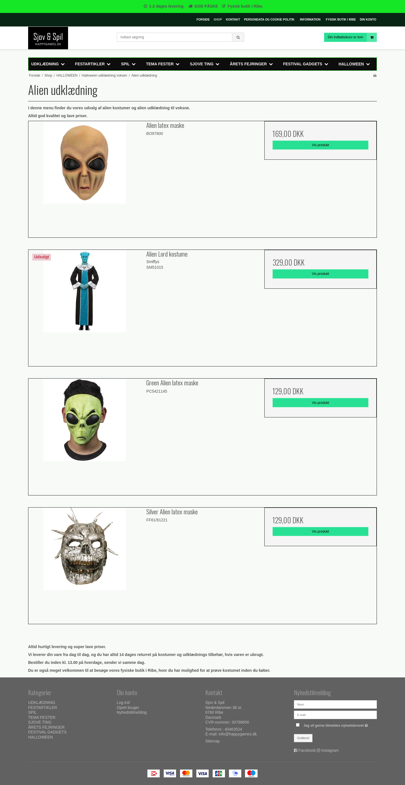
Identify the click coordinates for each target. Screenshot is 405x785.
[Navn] (335, 704)
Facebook (307, 750)
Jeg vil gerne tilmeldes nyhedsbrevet (336, 724)
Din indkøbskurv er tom (352, 37)
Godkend (303, 738)
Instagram (330, 750)
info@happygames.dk (238, 734)
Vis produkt (320, 145)
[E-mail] (335, 714)
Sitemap (212, 741)
